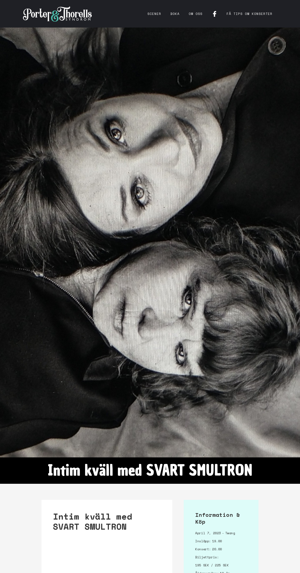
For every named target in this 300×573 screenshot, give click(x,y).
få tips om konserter (249, 13)
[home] (57, 14)
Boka (175, 13)
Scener (154, 13)
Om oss (196, 13)
